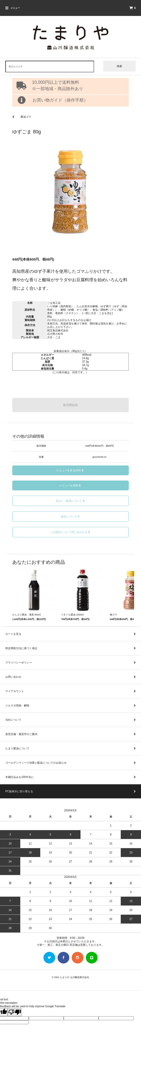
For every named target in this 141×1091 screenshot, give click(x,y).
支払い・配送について (70, 500)
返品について (70, 516)
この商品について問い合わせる (70, 532)
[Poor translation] (15, 1012)
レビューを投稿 (70, 485)
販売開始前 (70, 405)
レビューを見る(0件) (70, 470)
